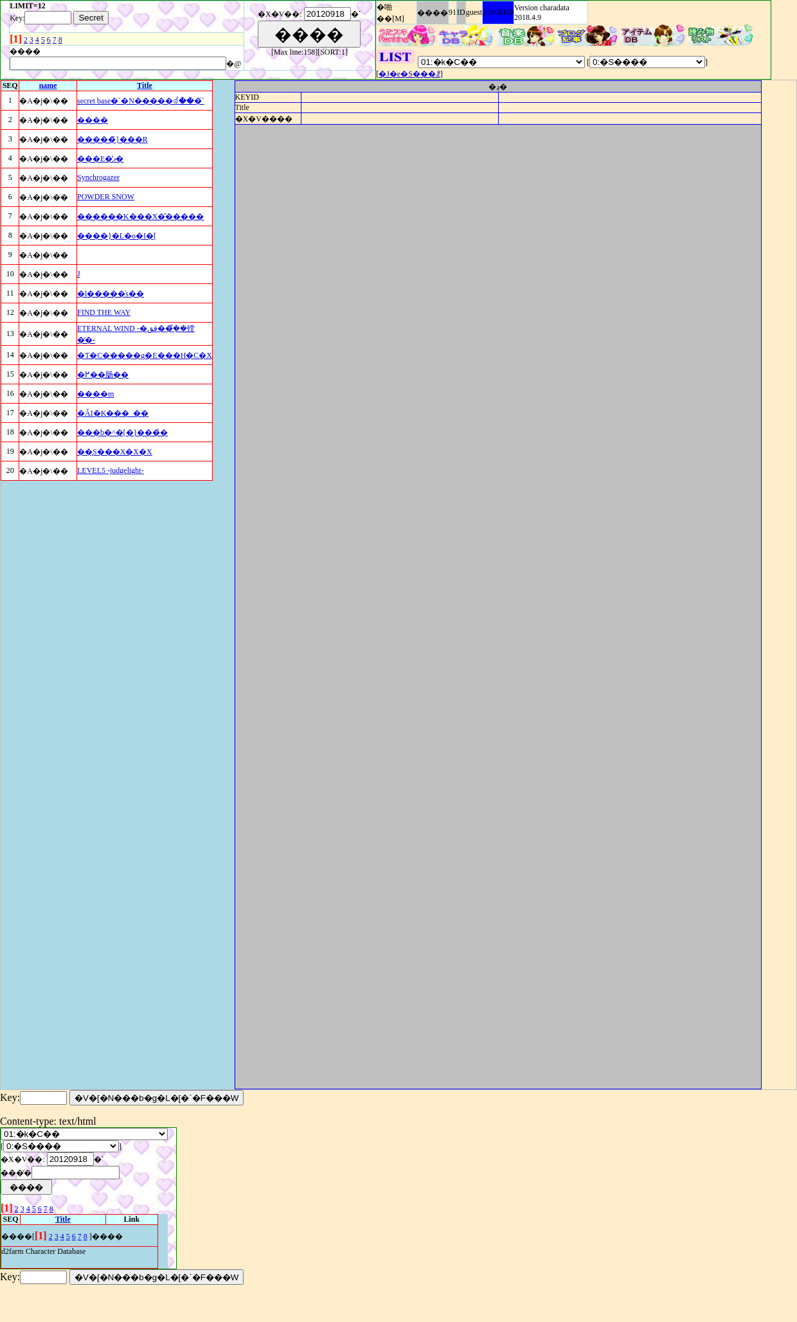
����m (95, 393)
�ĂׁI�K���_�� (112, 413)
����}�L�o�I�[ (116, 235)
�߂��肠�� (103, 374)
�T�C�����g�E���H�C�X (144, 355)
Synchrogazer (98, 177)
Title (144, 85)
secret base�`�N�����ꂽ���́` (140, 100)
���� (432, 12)
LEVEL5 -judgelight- (110, 470)
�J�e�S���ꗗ (409, 73)
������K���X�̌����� (140, 216)
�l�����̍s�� (110, 293)
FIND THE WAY (103, 312)
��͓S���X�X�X (114, 451)
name (48, 85)
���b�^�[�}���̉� (122, 432)
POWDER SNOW (105, 196)
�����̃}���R (112, 139)
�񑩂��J (78, 273)
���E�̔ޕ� (100, 158)
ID (461, 12)
